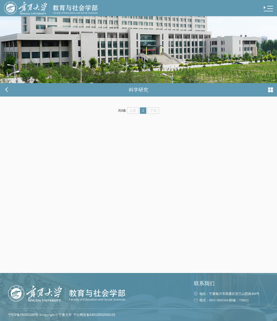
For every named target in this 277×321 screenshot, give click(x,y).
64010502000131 (102, 315)
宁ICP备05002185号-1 (24, 315)
